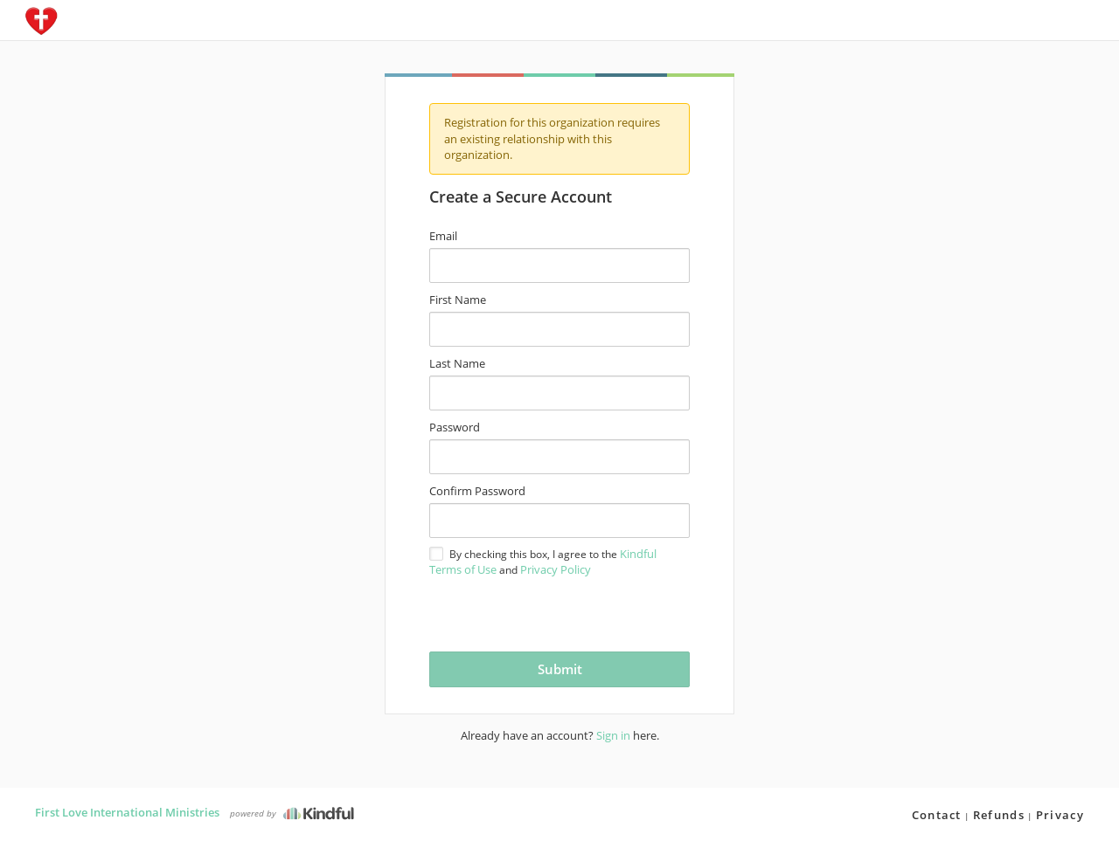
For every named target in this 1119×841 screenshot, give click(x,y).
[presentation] (532, 612)
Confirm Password (477, 491)
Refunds (999, 815)
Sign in (613, 735)
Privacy (1060, 815)
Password (454, 427)
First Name (457, 299)
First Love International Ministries (127, 812)
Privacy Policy (555, 569)
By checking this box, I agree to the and (543, 561)
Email (443, 236)
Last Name (457, 363)
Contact (937, 815)
